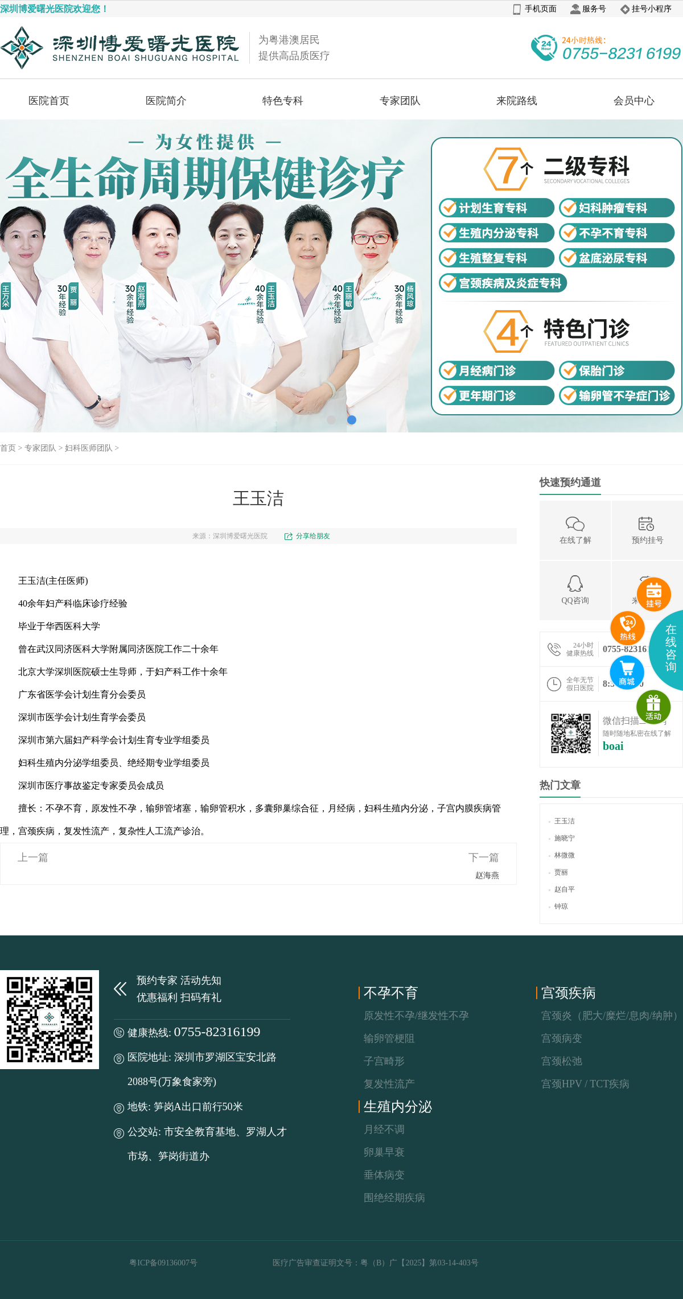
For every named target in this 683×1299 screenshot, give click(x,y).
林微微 (562, 855)
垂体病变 (384, 1175)
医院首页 (48, 100)
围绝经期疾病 (394, 1197)
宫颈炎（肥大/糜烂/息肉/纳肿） (612, 1015)
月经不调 (384, 1129)
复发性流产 (389, 1084)
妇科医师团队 (89, 448)
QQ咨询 (575, 590)
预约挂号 (648, 529)
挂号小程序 (646, 9)
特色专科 (282, 100)
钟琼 (558, 906)
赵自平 (562, 889)
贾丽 (558, 872)
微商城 (654, 707)
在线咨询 (671, 648)
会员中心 (634, 100)
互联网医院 (627, 672)
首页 (8, 448)
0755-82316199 (217, 1031)
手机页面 (535, 9)
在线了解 (575, 529)
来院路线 (516, 100)
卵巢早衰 (384, 1152)
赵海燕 (487, 875)
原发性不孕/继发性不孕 (416, 1015)
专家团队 (400, 100)
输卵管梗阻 (389, 1038)
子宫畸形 (384, 1061)
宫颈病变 (561, 1038)
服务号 (588, 9)
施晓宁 (562, 838)
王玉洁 (562, 821)
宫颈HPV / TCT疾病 (585, 1084)
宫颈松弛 (561, 1061)
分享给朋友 (313, 536)
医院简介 (166, 100)
